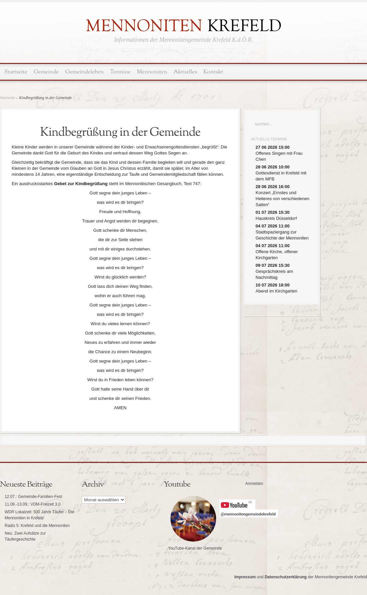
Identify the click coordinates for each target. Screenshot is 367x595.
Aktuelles (185, 72)
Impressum (245, 577)
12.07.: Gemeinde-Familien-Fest (33, 496)
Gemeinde (46, 72)
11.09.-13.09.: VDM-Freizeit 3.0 (32, 504)
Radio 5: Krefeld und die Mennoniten (37, 525)
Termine (120, 72)
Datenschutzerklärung (286, 577)
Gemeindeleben (84, 72)
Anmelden (254, 483)
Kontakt (213, 72)
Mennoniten (152, 72)
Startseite (15, 72)
